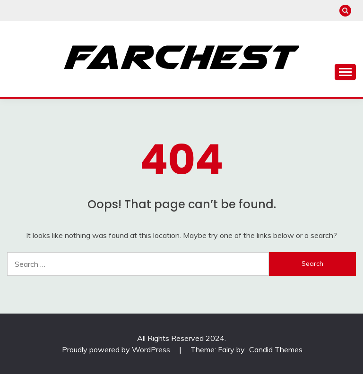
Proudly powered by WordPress (117, 349)
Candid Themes (275, 349)
